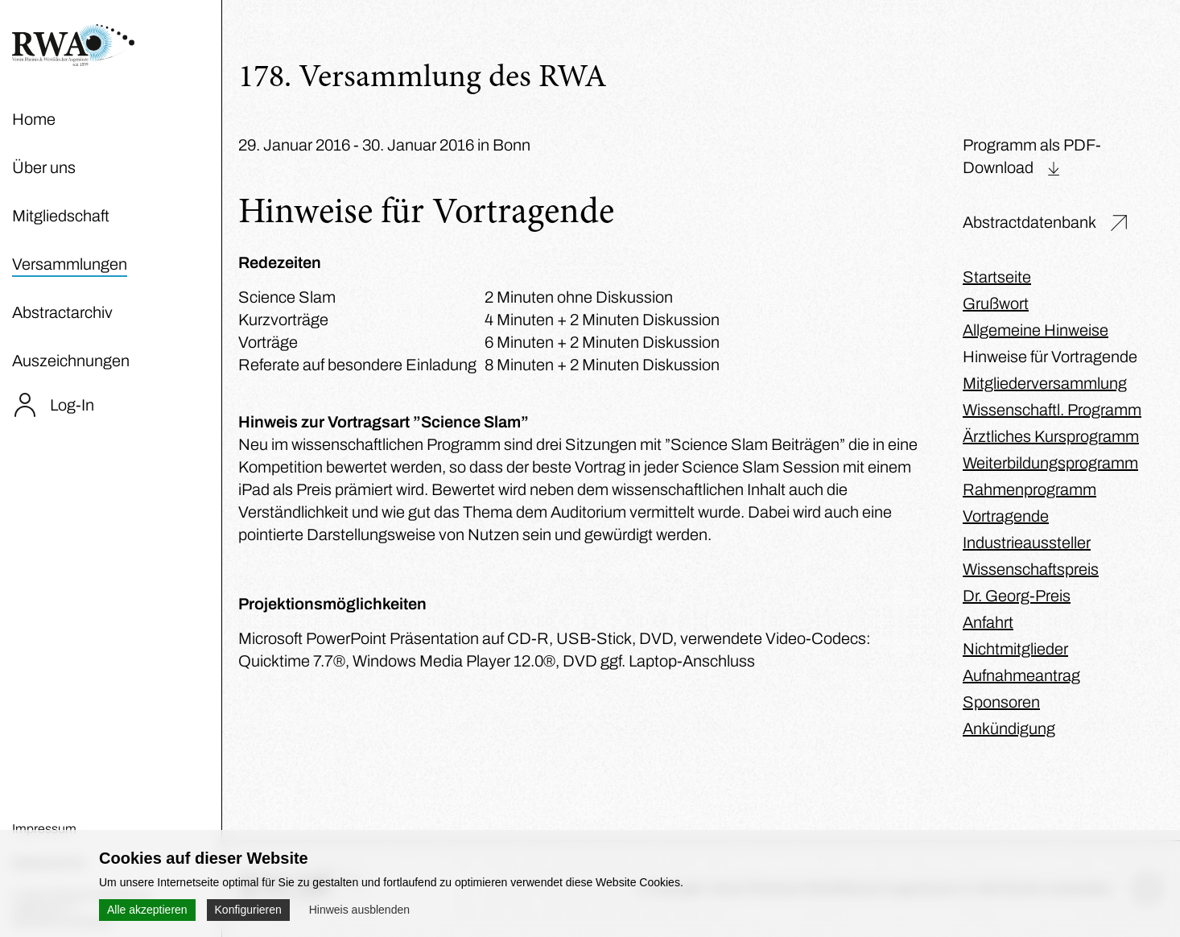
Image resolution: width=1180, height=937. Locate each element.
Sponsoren (1001, 702)
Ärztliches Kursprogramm (1051, 436)
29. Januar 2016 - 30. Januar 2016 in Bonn (384, 145)
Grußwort (996, 303)
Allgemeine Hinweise (1035, 330)
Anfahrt (988, 622)
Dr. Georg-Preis (1017, 596)
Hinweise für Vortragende (1050, 356)
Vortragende (1006, 516)
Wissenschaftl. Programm (1052, 410)
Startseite (997, 277)
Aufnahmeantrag (1021, 675)
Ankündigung (1009, 728)
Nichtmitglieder (1015, 649)
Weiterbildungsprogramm (1050, 463)
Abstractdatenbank (1029, 222)
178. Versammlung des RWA (422, 79)
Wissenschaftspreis (1031, 569)
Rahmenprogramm (1029, 489)
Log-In (72, 405)
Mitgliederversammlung (1045, 383)
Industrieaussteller (1027, 542)
